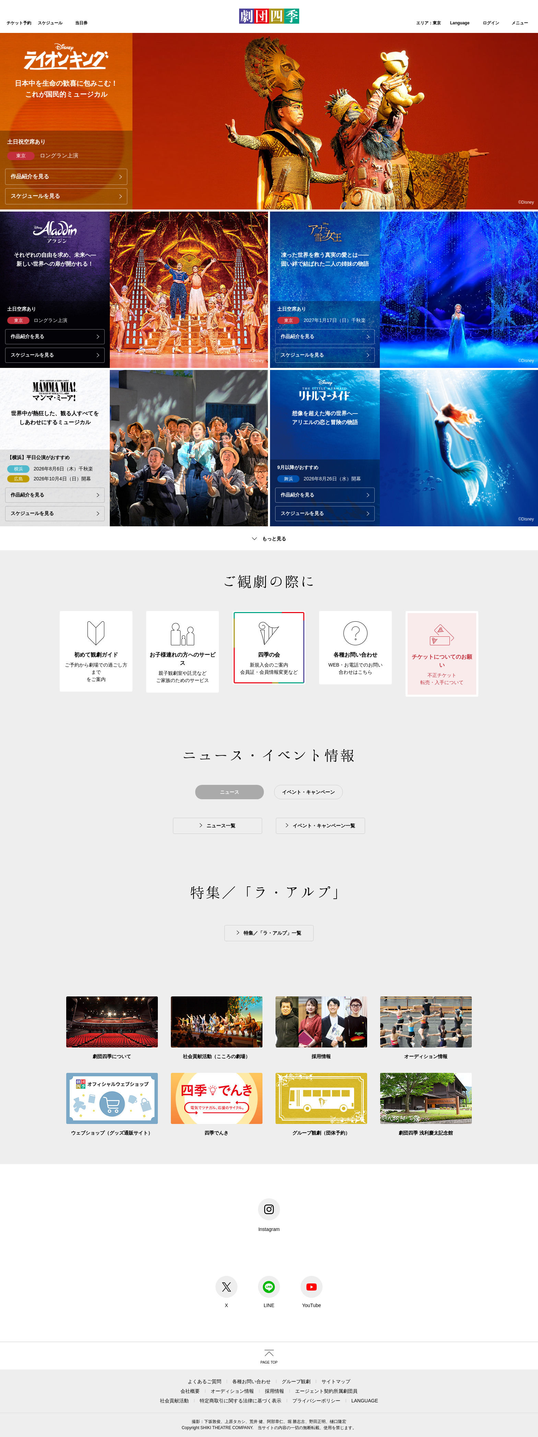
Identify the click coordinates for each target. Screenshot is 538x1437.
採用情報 (274, 1391)
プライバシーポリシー (316, 1400)
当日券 (81, 23)
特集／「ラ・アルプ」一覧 (272, 933)
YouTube (312, 1292)
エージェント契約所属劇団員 (326, 1391)
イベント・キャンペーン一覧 (324, 825)
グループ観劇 (296, 1381)
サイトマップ (335, 1381)
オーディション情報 (232, 1391)
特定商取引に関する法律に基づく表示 (240, 1400)
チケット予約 (19, 23)
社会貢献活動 (174, 1400)
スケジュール (50, 23)
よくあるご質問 (204, 1381)
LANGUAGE (364, 1400)
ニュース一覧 (221, 825)
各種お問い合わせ (251, 1381)
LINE (269, 1292)
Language (460, 23)
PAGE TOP (269, 1362)
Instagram (269, 1215)
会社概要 (190, 1391)
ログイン (491, 23)
